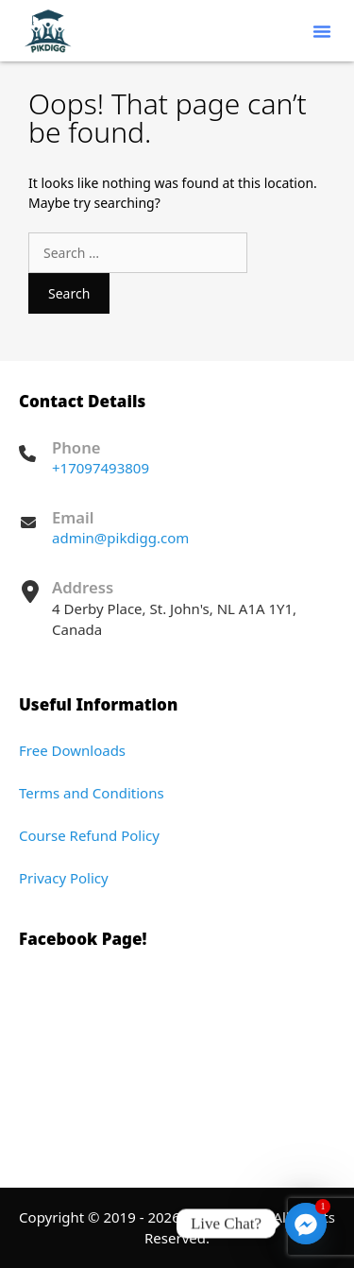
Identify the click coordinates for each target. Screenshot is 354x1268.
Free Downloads (72, 750)
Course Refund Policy (89, 835)
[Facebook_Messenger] (306, 1223)
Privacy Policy (64, 877)
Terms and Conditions (91, 792)
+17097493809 (100, 467)
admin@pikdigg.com (120, 537)
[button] (322, 31)
